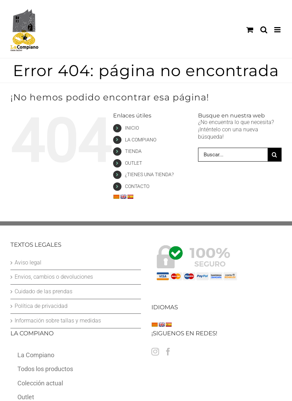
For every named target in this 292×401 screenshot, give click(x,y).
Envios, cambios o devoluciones (54, 276)
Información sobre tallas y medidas (58, 320)
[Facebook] (168, 351)
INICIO (132, 128)
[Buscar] (275, 155)
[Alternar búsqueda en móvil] (263, 29)
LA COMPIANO (140, 139)
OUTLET (133, 163)
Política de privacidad (41, 306)
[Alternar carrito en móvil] (249, 29)
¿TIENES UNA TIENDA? (149, 174)
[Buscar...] (233, 155)
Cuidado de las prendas (43, 291)
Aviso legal (28, 262)
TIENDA (133, 151)
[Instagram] (155, 351)
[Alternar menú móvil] (278, 29)
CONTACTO (137, 186)
